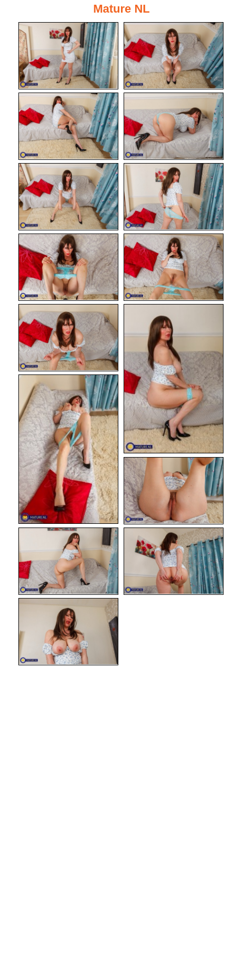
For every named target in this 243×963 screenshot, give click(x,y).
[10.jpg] (174, 378)
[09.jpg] (68, 337)
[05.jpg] (68, 196)
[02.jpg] (174, 55)
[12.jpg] (174, 490)
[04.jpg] (174, 126)
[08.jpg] (174, 267)
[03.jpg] (68, 126)
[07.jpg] (68, 267)
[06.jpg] (174, 196)
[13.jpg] (68, 561)
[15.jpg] (68, 631)
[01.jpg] (68, 55)
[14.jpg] (174, 561)
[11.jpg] (68, 449)
